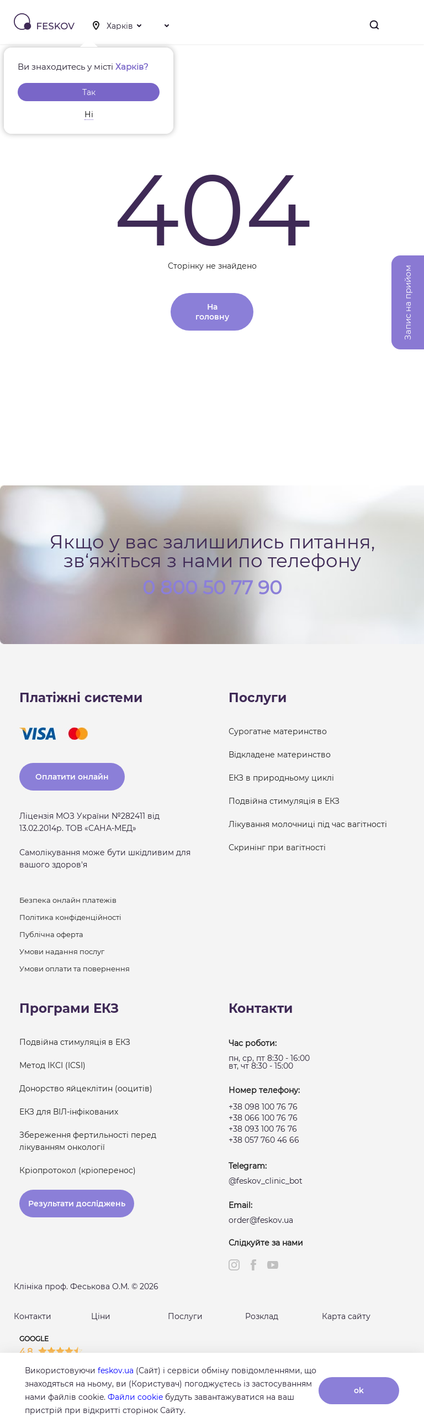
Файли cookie (135, 1397)
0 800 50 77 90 (212, 586)
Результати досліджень (76, 1204)
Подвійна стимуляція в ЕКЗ (284, 801)
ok (359, 1390)
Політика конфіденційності (70, 917)
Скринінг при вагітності (277, 847)
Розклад (261, 1316)
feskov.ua (116, 1370)
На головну (212, 312)
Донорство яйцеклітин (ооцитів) (85, 1089)
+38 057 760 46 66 (264, 1140)
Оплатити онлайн (72, 777)
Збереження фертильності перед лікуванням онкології (87, 1141)
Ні (88, 114)
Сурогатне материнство (278, 731)
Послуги (185, 1316)
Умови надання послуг (61, 951)
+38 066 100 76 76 (263, 1118)
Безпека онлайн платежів (67, 900)
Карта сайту (346, 1316)
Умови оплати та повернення (74, 968)
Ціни (100, 1316)
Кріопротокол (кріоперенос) (77, 1170)
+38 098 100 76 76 (263, 1107)
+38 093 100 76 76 (263, 1129)
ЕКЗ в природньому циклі (281, 778)
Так (89, 92)
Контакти (32, 1316)
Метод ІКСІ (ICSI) (52, 1065)
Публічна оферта (51, 934)
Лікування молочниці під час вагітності (308, 824)
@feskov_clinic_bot (266, 1181)
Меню (406, 25)
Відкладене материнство (280, 755)
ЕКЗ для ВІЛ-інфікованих (68, 1112)
